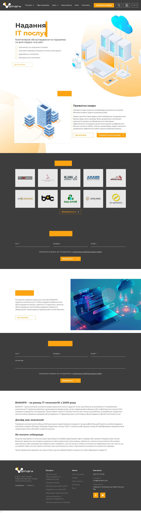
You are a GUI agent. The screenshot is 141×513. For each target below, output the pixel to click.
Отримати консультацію (111, 135)
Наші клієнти (66, 5)
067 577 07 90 (98, 474)
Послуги (28, 5)
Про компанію (43, 5)
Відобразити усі (70, 212)
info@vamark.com (100, 481)
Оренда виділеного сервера (58, 502)
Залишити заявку (104, 5)
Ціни (54, 5)
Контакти (86, 5)
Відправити (70, 259)
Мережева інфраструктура (57, 493)
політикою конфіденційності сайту (87, 252)
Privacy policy (26, 481)
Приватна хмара (52, 483)
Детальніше (16, 64)
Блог (77, 5)
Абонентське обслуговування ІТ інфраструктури (53, 476)
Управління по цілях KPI (56, 489)
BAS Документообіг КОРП (56, 486)
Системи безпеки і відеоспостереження (55, 498)
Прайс (75, 478)
